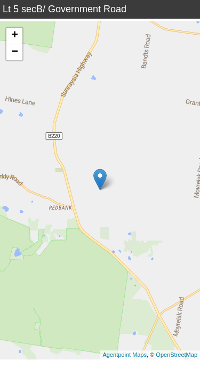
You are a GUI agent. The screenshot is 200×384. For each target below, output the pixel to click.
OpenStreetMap (176, 354)
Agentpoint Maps (125, 354)
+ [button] (14, 36)
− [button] (14, 52)
